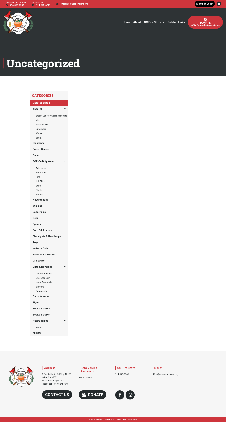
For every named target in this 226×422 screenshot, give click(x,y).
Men (38, 120)
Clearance (39, 143)
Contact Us (57, 394)
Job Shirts (41, 181)
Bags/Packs (40, 212)
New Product (40, 199)
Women (39, 133)
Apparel (37, 109)
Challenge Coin (43, 278)
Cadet (36, 155)
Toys (35, 242)
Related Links (176, 22)
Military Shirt (42, 124)
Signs (36, 302)
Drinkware (39, 260)
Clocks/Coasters (44, 273)
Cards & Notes (41, 296)
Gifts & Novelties (42, 266)
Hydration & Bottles (44, 254)
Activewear (41, 168)
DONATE (92, 394)
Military (37, 332)
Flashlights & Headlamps (47, 236)
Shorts (39, 190)
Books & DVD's (41, 314)
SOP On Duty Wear (43, 161)
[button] (219, 4)
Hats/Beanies (40, 320)
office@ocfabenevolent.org (72, 4)
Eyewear (38, 224)
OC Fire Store (154, 22)
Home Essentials (44, 282)
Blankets (40, 287)
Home (126, 22)
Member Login (204, 3)
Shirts (38, 186)
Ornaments (41, 291)
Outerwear (41, 129)
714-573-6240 (15, 5)
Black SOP (41, 172)
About (137, 22)
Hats (38, 177)
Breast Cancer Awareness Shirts (51, 116)
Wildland (37, 205)
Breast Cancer (41, 149)
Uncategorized (41, 102)
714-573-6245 (41, 5)
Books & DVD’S (41, 308)
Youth (39, 138)
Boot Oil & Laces (42, 230)
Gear (35, 218)
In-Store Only (40, 248)
